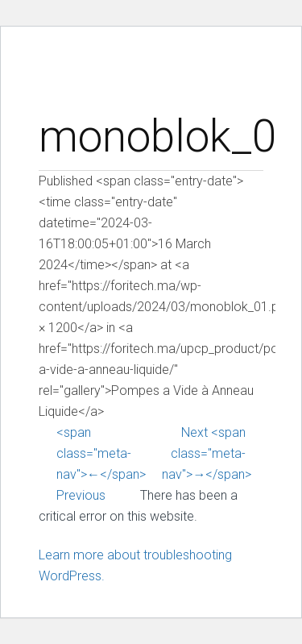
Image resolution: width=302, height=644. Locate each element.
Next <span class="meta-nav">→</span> (206, 453)
